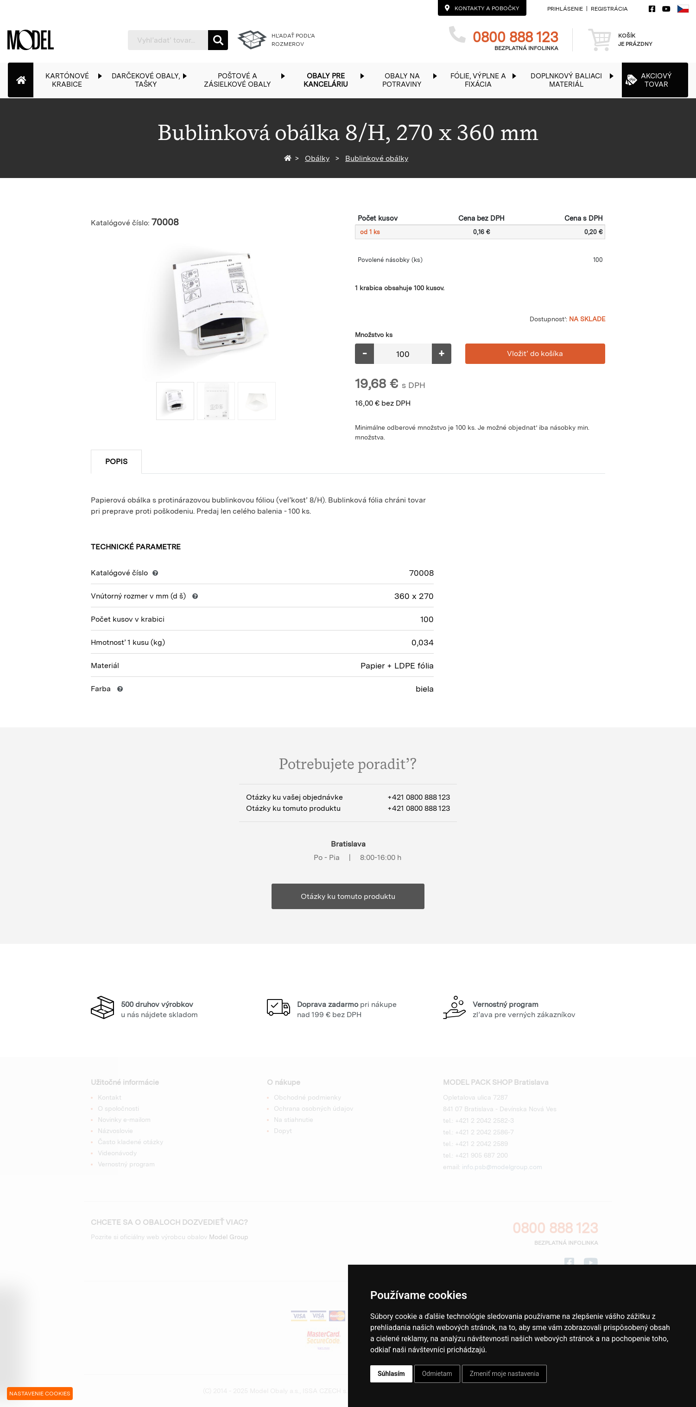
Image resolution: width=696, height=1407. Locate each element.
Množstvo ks (373, 334)
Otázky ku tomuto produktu (348, 896)
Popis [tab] (116, 461)
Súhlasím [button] (391, 1373)
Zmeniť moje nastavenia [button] (504, 1373)
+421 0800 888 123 (418, 797)
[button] (72, 80)
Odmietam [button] (437, 1373)
